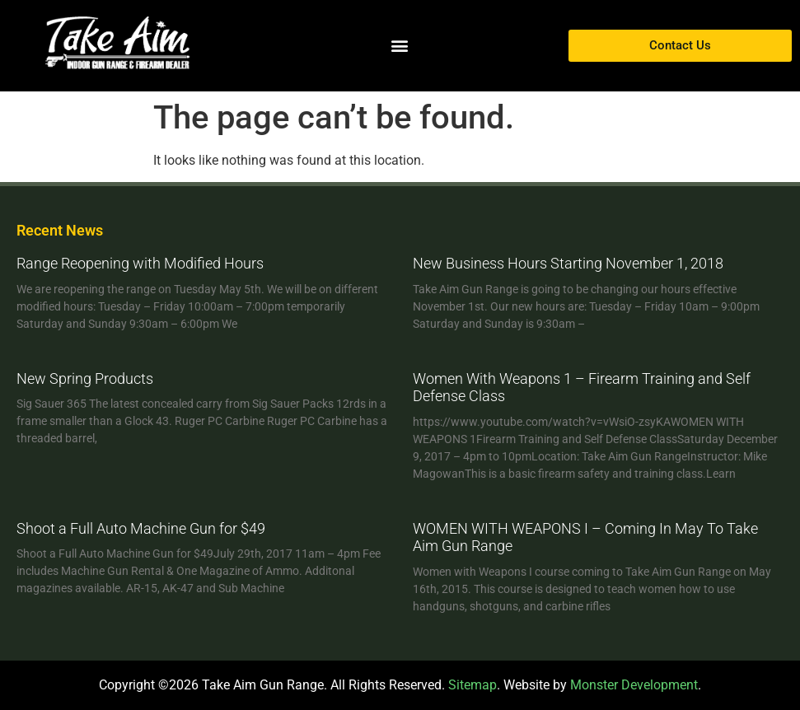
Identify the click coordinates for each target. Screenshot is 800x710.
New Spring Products (84, 378)
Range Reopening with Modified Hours (140, 263)
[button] (400, 45)
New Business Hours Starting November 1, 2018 (568, 263)
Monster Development (634, 685)
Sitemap (472, 685)
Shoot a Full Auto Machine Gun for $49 (140, 528)
